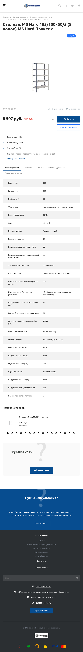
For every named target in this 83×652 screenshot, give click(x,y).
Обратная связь (41, 470)
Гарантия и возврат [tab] (13, 173)
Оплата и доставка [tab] (56, 168)
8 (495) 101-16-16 (43, 603)
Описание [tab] (27, 168)
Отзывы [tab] (40, 168)
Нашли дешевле (68, 127)
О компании (41, 535)
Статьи (42, 541)
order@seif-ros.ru (43, 586)
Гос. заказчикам (41, 552)
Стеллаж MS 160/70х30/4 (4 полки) (33, 417)
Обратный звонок (42, 610)
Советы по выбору (41, 548)
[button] (8, 433)
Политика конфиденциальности (41, 544)
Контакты (41, 561)
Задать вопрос (41, 523)
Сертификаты (41, 556)
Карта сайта (41, 568)
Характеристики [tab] (12, 168)
